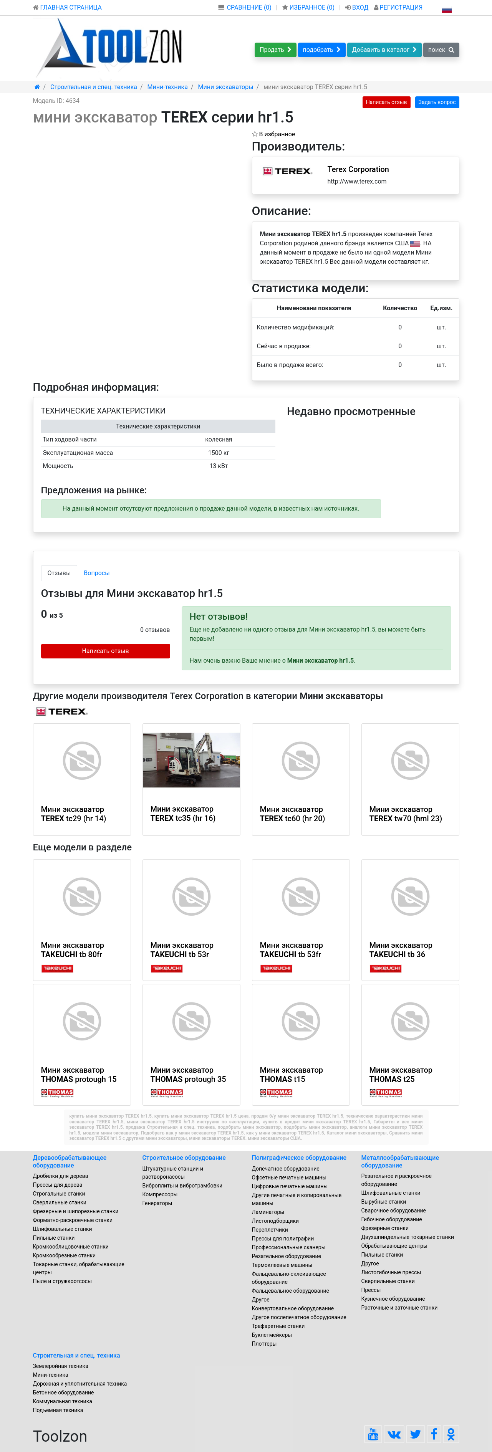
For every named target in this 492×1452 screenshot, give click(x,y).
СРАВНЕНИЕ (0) (249, 7)
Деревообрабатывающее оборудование (70, 1161)
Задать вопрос (437, 102)
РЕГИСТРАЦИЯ (398, 7)
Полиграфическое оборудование (299, 1157)
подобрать (322, 49)
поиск (441, 49)
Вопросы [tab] (96, 573)
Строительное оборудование (184, 1157)
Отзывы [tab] (59, 573)
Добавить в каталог (384, 49)
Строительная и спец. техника (76, 1355)
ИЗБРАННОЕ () (309, 7)
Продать (276, 49)
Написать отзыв (386, 102)
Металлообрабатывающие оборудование (400, 1161)
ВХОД (357, 7)
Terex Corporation (358, 169)
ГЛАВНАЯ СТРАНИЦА (67, 7)
